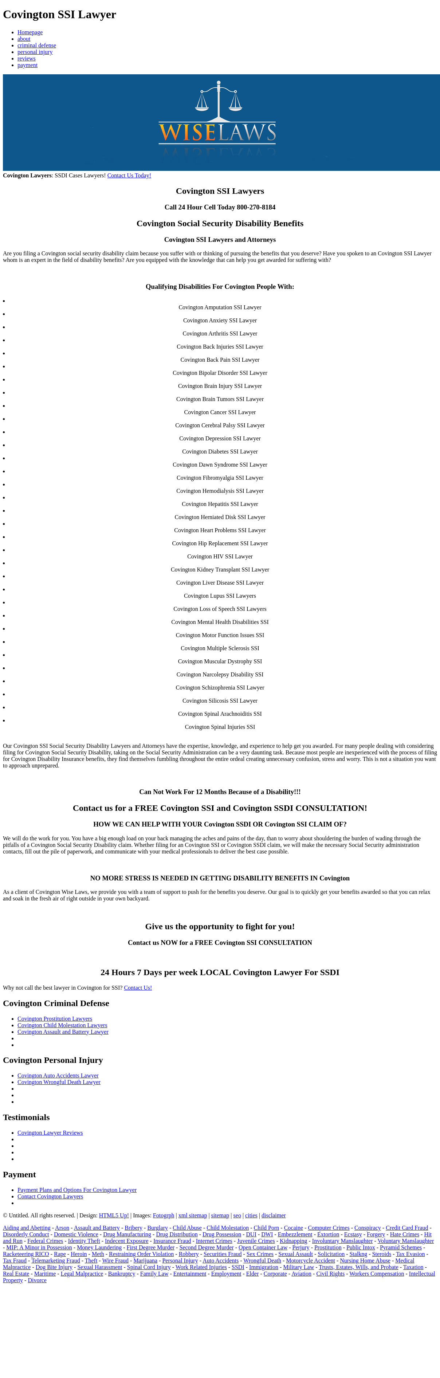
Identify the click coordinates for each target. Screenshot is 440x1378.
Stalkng (358, 1254)
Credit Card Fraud (407, 1228)
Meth (98, 1254)
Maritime (45, 1274)
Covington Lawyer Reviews (50, 1133)
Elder (252, 1274)
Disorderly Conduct (26, 1234)
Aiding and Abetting (27, 1228)
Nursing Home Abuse (365, 1260)
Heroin (79, 1254)
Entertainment (190, 1274)
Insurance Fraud (172, 1241)
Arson (62, 1228)
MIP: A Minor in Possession (39, 1247)
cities (251, 1215)
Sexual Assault (295, 1254)
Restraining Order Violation (141, 1254)
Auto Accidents (221, 1260)
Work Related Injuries (201, 1267)
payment (27, 65)
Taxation (413, 1267)
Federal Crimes (45, 1241)
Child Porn (266, 1228)
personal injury (34, 52)
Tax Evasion (410, 1254)
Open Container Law (263, 1247)
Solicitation (331, 1254)
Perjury (301, 1247)
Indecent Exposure (127, 1241)
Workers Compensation (376, 1274)
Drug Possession (222, 1234)
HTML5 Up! (114, 1215)
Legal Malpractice (82, 1274)
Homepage (30, 32)
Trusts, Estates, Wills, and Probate (358, 1267)
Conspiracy (367, 1228)
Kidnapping (293, 1241)
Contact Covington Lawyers (50, 1196)
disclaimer (274, 1215)
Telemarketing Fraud (55, 1260)
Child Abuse (187, 1228)
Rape (60, 1254)
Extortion (328, 1234)
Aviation (301, 1274)
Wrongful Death (262, 1260)
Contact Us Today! (129, 175)
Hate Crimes (404, 1234)
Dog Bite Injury (54, 1267)
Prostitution (328, 1247)
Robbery (189, 1254)
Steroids (381, 1254)
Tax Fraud (15, 1260)
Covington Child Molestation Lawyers (62, 1025)
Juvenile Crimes (256, 1241)
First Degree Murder (151, 1247)
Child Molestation (228, 1228)
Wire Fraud (115, 1260)
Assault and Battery (97, 1228)
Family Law (154, 1274)
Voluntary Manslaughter (406, 1241)
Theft (91, 1260)
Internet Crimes (214, 1241)
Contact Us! (138, 988)
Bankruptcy (121, 1274)
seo (237, 1215)
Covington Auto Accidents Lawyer (58, 1075)
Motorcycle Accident (310, 1260)
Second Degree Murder (206, 1247)
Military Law (298, 1267)
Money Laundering (99, 1247)
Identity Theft (84, 1241)
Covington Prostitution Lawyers (54, 1019)
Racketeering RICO (26, 1254)
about (24, 39)
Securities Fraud (222, 1254)
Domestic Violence (76, 1234)
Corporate (275, 1274)
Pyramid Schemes (401, 1247)
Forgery (376, 1234)
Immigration (263, 1267)
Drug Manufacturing (127, 1234)
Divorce (37, 1280)
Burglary (157, 1228)
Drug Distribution (176, 1234)
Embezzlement (295, 1234)
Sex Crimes (260, 1254)
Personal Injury (180, 1260)
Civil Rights (330, 1274)
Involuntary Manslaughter (342, 1241)
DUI (251, 1234)
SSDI (238, 1267)
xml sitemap (192, 1215)
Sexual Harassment (99, 1267)
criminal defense (36, 45)
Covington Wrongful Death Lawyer (59, 1082)
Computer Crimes (328, 1228)
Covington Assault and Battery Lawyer (63, 1032)
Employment (226, 1274)
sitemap (220, 1215)
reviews (26, 58)
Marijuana (145, 1260)
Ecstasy (353, 1234)
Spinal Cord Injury (149, 1267)
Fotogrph (163, 1215)
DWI (267, 1234)
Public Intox (360, 1247)
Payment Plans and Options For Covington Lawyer (77, 1190)
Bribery (133, 1228)
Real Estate (16, 1274)
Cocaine (293, 1228)
